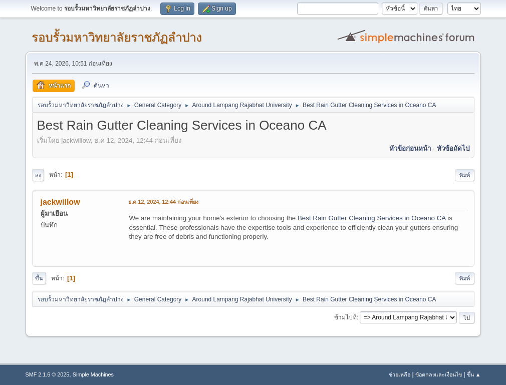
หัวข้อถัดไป (453, 148)
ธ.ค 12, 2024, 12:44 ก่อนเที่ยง (163, 202)
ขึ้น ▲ (474, 374)
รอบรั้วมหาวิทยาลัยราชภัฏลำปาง (117, 37)
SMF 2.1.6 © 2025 (48, 374)
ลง (38, 175)
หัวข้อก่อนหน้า (410, 148)
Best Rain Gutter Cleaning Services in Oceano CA (372, 218)
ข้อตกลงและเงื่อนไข (438, 374)
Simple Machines (93, 374)
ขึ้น (39, 278)
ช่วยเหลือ (399, 374)
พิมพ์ (464, 175)
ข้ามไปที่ (345, 317)
